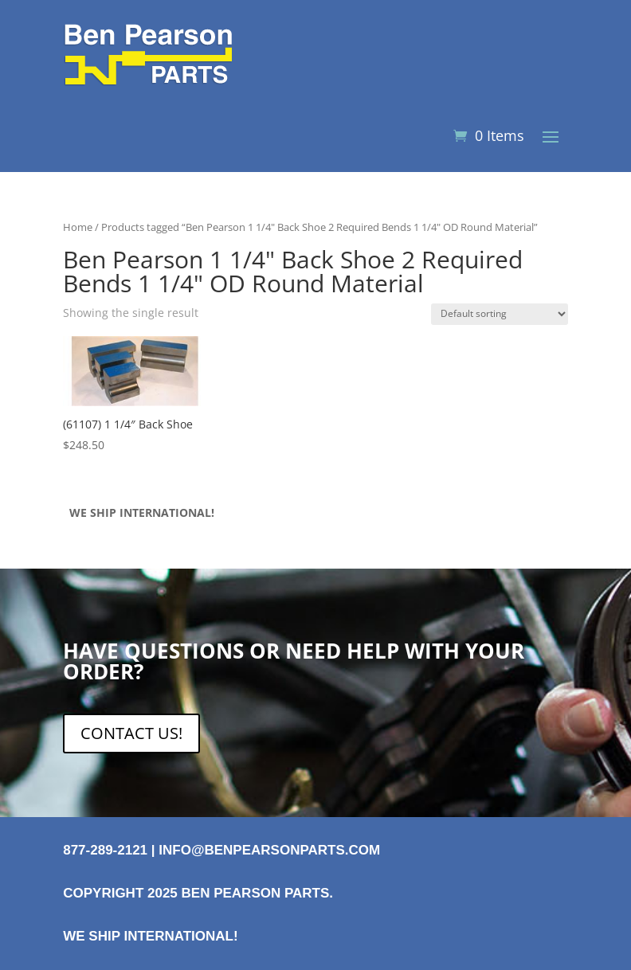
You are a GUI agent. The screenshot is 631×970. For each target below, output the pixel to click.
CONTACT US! (131, 733)
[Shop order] (499, 314)
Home (77, 227)
